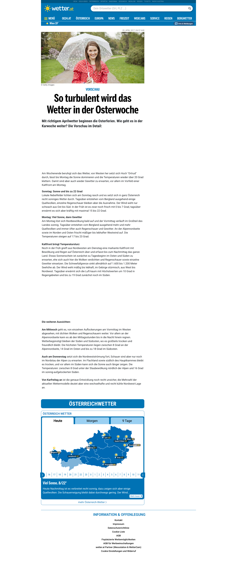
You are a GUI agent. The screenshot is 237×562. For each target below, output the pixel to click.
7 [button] (121, 474)
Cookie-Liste (118, 532)
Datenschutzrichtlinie (118, 528)
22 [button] (82, 474)
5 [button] (113, 474)
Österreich (94, 1)
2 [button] (100, 474)
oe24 (75, 1)
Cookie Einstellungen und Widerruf (118, 551)
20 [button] (72, 474)
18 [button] (61, 474)
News (111, 18)
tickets (147, 1)
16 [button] (50, 474)
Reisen (139, 1)
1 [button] (96, 474)
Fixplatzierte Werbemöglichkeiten (118, 539)
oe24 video (83, 1)
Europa (99, 18)
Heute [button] (57, 421)
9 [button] (129, 474)
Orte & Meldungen (184, 24)
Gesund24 (123, 1)
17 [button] (56, 474)
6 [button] (117, 474)
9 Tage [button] (127, 421)
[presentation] (42, 475)
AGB (118, 535)
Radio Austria (158, 1)
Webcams (139, 18)
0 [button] (92, 474)
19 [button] (66, 474)
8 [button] (125, 474)
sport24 (104, 1)
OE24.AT (66, 18)
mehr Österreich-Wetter (92, 502)
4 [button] (109, 474)
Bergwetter (184, 18)
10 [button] (135, 474)
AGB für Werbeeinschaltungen (118, 543)
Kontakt (119, 520)
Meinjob (132, 1)
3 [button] (104, 474)
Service (155, 18)
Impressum (118, 524)
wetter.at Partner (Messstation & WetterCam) (118, 547)
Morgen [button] (92, 421)
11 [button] (140, 474)
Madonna (113, 1)
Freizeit (124, 18)
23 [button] (87, 474)
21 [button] (77, 474)
